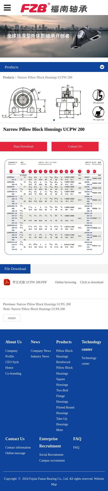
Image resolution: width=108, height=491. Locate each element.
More (59, 430)
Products (8, 77)
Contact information (18, 447)
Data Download (23, 146)
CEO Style (12, 362)
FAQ (76, 447)
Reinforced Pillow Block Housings (64, 367)
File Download (15, 269)
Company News (41, 351)
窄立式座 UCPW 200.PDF (30, 282)
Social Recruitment (51, 454)
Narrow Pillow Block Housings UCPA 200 (38, 309)
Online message (15, 453)
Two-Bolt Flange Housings (62, 396)
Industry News (40, 356)
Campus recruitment (52, 460)
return (11, 318)
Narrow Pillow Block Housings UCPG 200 (44, 304)
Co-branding (13, 373)
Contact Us (75, 146)
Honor (9, 367)
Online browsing (65, 282)
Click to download (91, 282)
